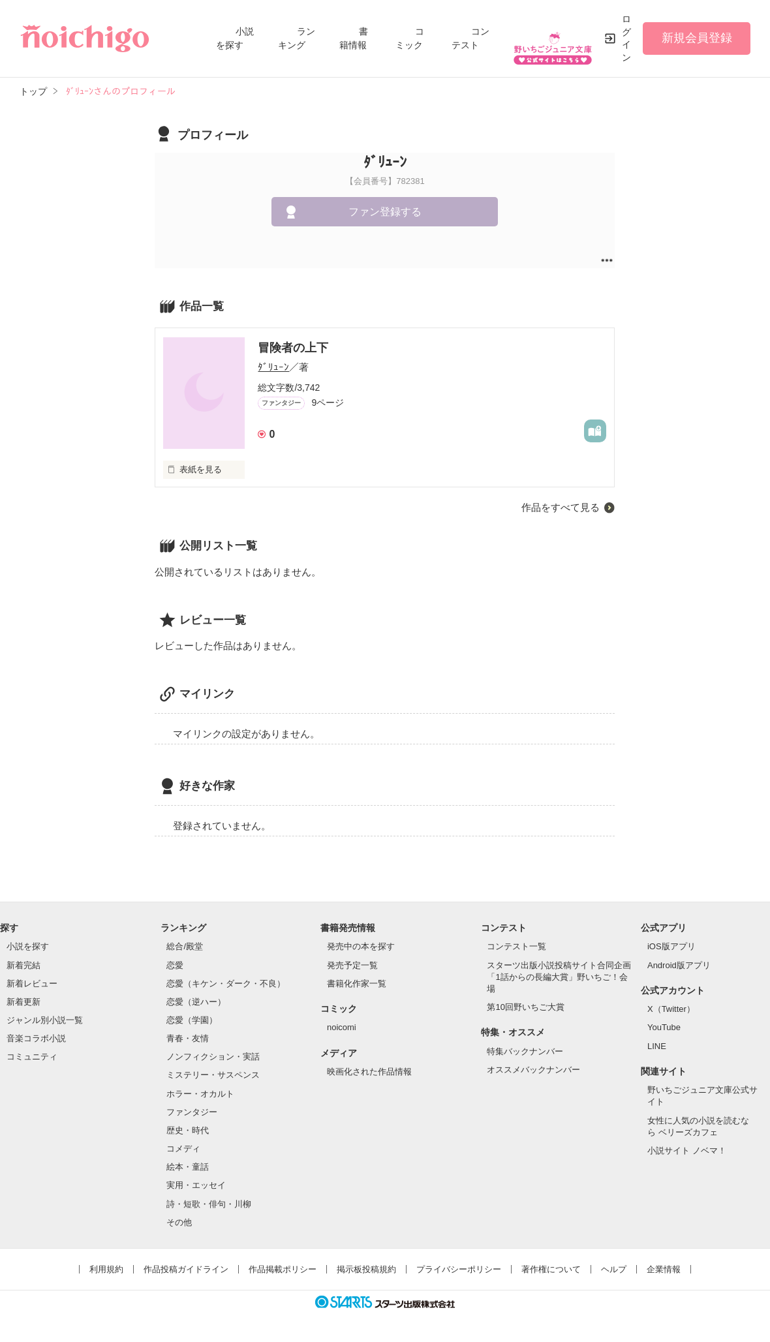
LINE (656, 1046)
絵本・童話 (187, 1167)
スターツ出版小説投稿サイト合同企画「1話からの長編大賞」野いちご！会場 (559, 977)
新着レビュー (32, 983)
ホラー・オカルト (200, 1094)
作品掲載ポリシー (282, 1269)
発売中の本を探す (361, 946)
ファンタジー (191, 1112)
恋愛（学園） (191, 1020)
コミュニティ (32, 1056)
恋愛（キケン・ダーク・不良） (225, 983)
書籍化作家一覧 (356, 983)
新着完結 (23, 965)
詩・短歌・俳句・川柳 (208, 1204)
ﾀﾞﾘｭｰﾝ (273, 367)
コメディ (183, 1148)
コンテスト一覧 (516, 946)
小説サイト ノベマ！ (686, 1150)
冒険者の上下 (293, 347)
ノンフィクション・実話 (213, 1056)
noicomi (341, 1027)
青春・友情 (187, 1038)
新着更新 (23, 1002)
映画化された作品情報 (369, 1071)
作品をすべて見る (560, 507)
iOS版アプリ (671, 946)
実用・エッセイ (196, 1185)
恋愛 (174, 965)
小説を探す (28, 946)
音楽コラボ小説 (36, 1038)
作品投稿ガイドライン (186, 1269)
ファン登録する (385, 211)
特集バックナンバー (525, 1051)
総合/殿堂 (184, 946)
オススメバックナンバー (533, 1070)
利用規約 (106, 1269)
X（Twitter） (671, 1009)
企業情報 (664, 1269)
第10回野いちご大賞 (525, 1007)
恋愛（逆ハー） (196, 1002)
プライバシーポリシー (458, 1269)
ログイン (626, 38)
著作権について (551, 1269)
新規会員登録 (697, 37)
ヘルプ (613, 1269)
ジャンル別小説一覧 (45, 1020)
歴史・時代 (187, 1130)
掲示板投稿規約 (366, 1269)
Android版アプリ (679, 965)
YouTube (664, 1027)
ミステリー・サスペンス (213, 1075)
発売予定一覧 (352, 965)
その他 (179, 1222)
